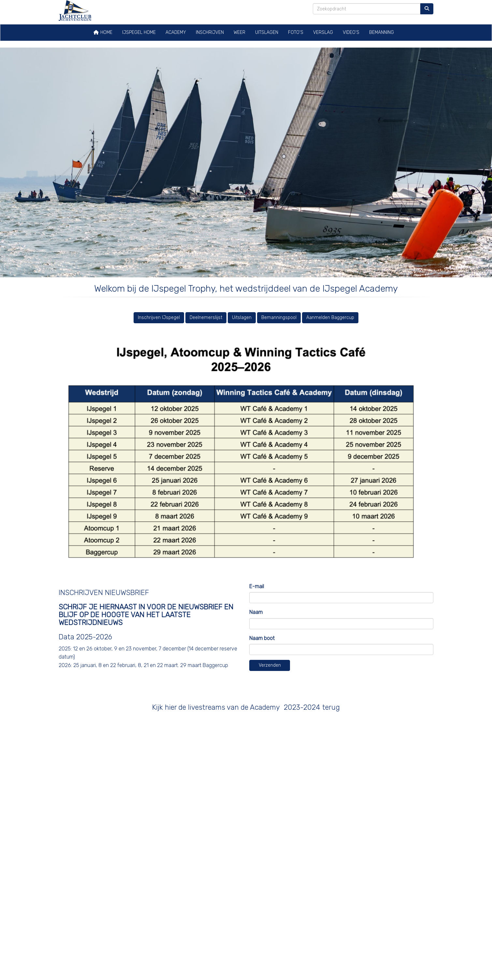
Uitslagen (266, 32)
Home (102, 32)
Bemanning (381, 32)
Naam (256, 612)
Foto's (295, 32)
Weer (239, 32)
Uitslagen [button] (242, 317)
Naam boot (262, 638)
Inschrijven (210, 32)
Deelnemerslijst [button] (206, 317)
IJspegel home (139, 32)
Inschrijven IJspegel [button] (159, 317)
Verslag (323, 32)
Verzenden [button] (270, 665)
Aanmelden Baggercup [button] (330, 317)
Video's (351, 32)
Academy (176, 32)
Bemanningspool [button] (279, 317)
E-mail (256, 586)
